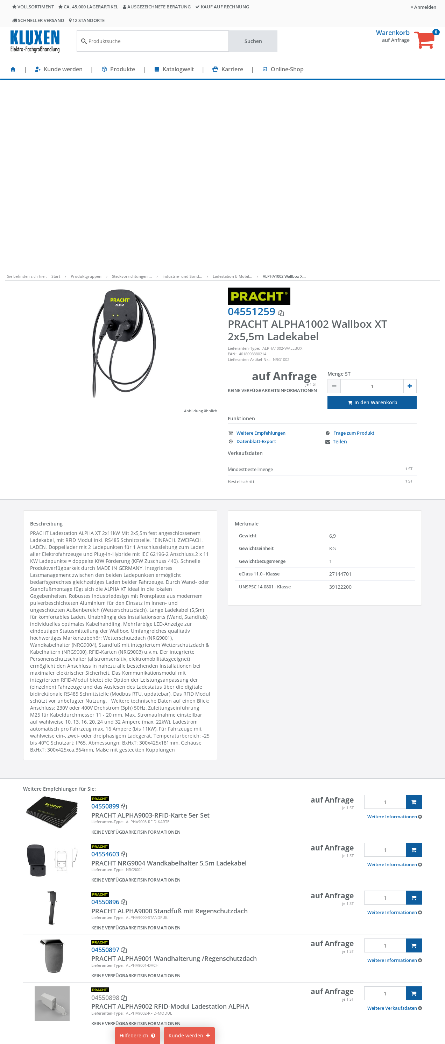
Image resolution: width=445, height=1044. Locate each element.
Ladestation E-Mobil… (232, 92)
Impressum (277, 972)
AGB (269, 982)
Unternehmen (135, 1013)
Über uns (130, 1003)
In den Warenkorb (372, 219)
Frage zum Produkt (349, 249)
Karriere (232, 69)
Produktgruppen (86, 92)
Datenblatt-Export (252, 258)
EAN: (232, 170)
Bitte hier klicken (357, 1013)
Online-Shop (287, 69)
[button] (394, 633)
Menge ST (339, 190)
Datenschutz (279, 1003)
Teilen (336, 258)
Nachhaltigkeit (136, 992)
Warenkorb (393, 32)
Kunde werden (63, 69)
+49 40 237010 (361, 986)
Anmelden (423, 7)
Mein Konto (205, 972)
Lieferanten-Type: (244, 165)
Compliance (278, 992)
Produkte (122, 69)
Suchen (253, 41)
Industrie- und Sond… (182, 92)
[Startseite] (13, 69)
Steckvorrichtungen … (132, 92)
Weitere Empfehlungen (256, 249)
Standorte (130, 972)
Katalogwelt (178, 69)
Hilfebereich (137, 1035)
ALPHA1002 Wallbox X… (284, 92)
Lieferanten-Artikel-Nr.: (249, 176)
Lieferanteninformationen (294, 1013)
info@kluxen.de (363, 992)
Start (55, 92)
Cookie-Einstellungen (216, 982)
